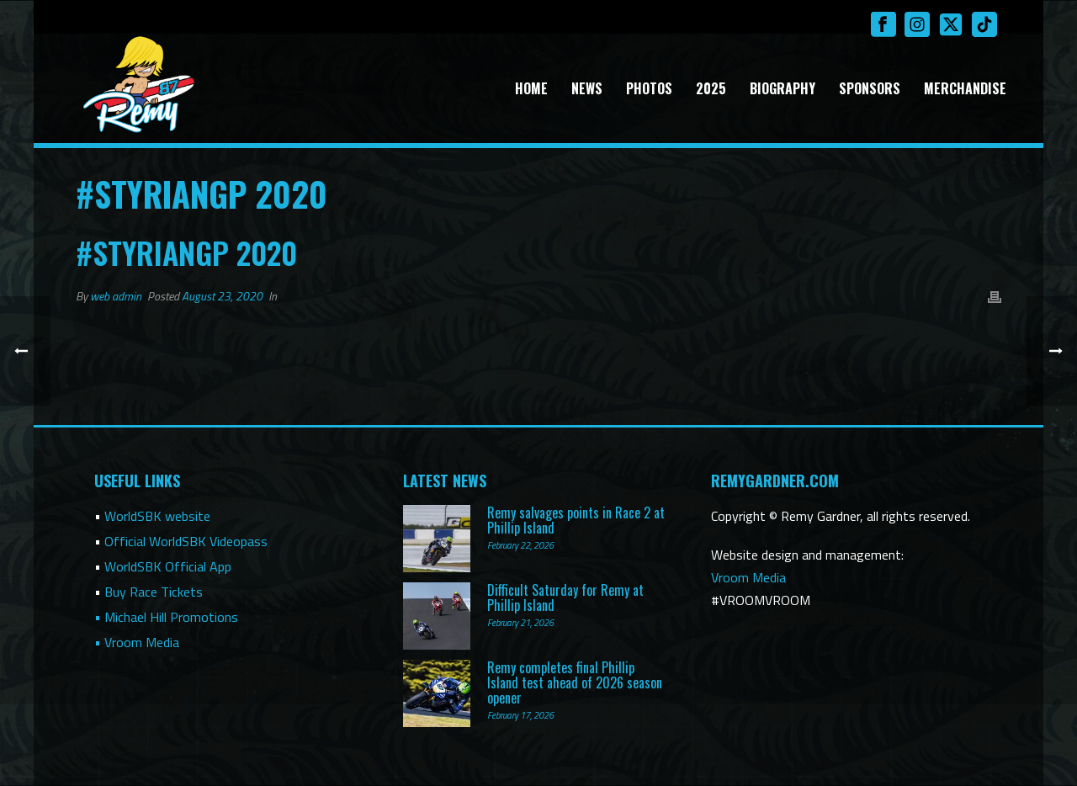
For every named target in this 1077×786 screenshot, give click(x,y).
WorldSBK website (157, 515)
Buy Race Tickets (153, 591)
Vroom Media (748, 577)
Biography (782, 88)
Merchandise (965, 88)
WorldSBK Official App (167, 566)
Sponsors (869, 88)
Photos (649, 88)
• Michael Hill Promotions (166, 616)
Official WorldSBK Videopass (186, 541)
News (586, 88)
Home (531, 88)
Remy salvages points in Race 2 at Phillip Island (576, 520)
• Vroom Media (136, 642)
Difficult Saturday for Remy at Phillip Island (565, 597)
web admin (115, 296)
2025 (711, 88)
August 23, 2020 (222, 296)
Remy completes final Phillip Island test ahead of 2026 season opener (574, 682)
